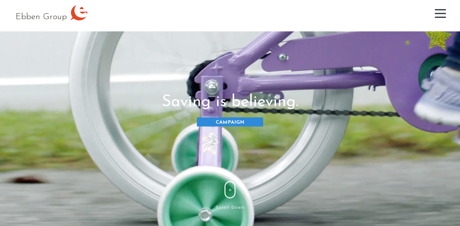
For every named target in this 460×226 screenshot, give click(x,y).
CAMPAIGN (230, 122)
